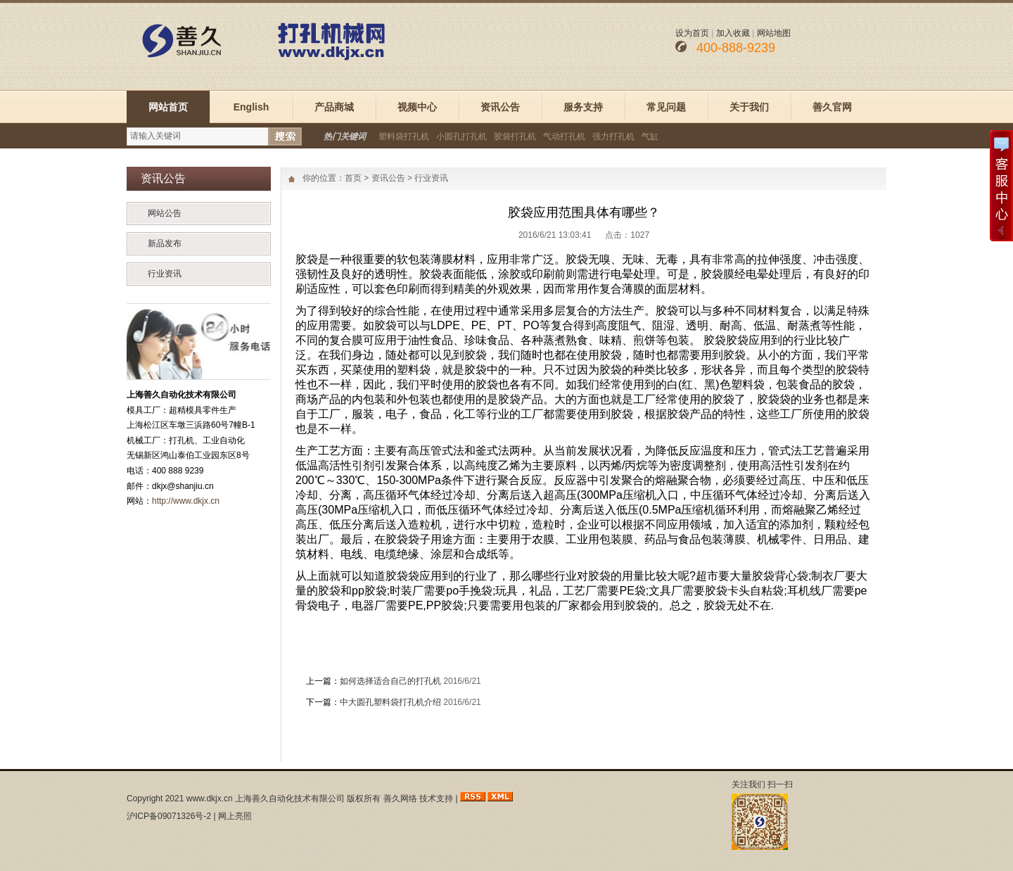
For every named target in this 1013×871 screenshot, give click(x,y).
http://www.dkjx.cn (185, 501)
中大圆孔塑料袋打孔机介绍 (390, 702)
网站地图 (774, 33)
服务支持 (583, 107)
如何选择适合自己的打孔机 (390, 681)
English (251, 107)
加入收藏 (733, 33)
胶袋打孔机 (515, 136)
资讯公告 (500, 107)
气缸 (650, 136)
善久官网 (832, 107)
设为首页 (692, 33)
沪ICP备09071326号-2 (169, 816)
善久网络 (400, 798)
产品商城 (334, 107)
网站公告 (164, 213)
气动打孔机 (564, 136)
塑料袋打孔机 (403, 136)
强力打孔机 (613, 136)
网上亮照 (235, 816)
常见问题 (666, 107)
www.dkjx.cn (209, 798)
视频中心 (417, 107)
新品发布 (164, 243)
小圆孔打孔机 (461, 136)
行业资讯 (164, 274)
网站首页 (168, 107)
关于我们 (749, 107)
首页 (353, 178)
